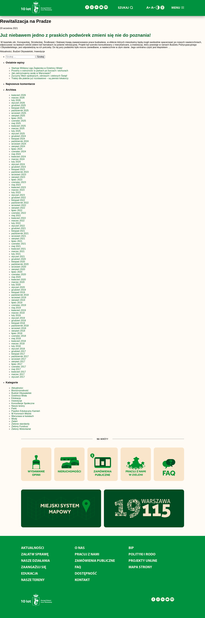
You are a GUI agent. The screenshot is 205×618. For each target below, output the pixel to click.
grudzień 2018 (18, 320)
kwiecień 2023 (18, 187)
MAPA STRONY (140, 567)
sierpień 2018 (18, 331)
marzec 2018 (18, 343)
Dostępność (86, 573)
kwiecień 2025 (18, 126)
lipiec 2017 (16, 364)
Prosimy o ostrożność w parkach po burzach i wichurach (40, 70)
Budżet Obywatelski (21, 393)
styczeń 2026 (18, 103)
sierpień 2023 (18, 177)
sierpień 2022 (18, 208)
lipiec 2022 (16, 210)
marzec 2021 (18, 251)
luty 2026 (16, 100)
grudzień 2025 (18, 105)
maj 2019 (16, 308)
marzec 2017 (18, 374)
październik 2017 (20, 356)
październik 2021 (20, 233)
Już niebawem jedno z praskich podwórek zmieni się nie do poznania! (75, 35)
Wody (14, 419)
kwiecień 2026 (18, 95)
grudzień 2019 (18, 290)
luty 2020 (16, 284)
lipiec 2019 (16, 302)
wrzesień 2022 (18, 205)
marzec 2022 (18, 220)
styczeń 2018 (18, 348)
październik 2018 (20, 325)
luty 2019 (16, 315)
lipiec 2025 (16, 118)
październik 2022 (20, 202)
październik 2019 (20, 295)
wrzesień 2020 (18, 267)
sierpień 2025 (18, 115)
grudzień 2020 (18, 259)
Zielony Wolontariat (21, 429)
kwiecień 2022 (18, 218)
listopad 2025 (18, 108)
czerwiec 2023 (18, 182)
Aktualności (17, 388)
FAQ (78, 567)
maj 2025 (16, 123)
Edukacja (16, 398)
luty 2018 (16, 346)
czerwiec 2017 (18, 366)
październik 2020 (20, 264)
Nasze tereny (18, 406)
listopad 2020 (18, 261)
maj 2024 (16, 154)
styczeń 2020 (18, 287)
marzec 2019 (18, 313)
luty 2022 (16, 223)
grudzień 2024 (18, 136)
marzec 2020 (18, 282)
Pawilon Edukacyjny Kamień (25, 411)
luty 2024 (16, 162)
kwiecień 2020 (18, 279)
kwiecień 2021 (18, 249)
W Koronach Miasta (21, 413)
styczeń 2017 (18, 377)
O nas (80, 547)
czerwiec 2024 (18, 151)
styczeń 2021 (18, 256)
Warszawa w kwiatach (22, 416)
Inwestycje (16, 401)
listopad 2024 (18, 138)
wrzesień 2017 (18, 359)
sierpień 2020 (18, 269)
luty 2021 (16, 254)
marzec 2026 (18, 97)
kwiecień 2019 (18, 310)
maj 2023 (16, 185)
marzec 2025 (18, 128)
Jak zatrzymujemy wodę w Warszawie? (31, 73)
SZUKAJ (125, 8)
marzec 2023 (18, 190)
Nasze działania (35, 560)
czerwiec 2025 (18, 121)
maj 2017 (16, 369)
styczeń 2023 (18, 195)
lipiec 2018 (16, 333)
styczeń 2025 (18, 133)
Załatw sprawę (35, 554)
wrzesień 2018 (18, 328)
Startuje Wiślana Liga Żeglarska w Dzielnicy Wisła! (37, 68)
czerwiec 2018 (18, 336)
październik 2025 (20, 110)
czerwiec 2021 (18, 243)
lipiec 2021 (16, 241)
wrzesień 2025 (18, 113)
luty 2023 (16, 192)
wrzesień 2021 (18, 236)
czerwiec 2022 (18, 213)
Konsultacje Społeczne (22, 403)
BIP (131, 547)
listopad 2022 (18, 200)
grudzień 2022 (18, 197)
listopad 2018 (18, 323)
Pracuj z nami (87, 554)
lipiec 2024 (16, 149)
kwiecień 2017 (18, 372)
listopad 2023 (18, 169)
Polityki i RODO (142, 554)
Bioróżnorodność (19, 390)
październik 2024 (20, 141)
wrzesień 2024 (18, 144)
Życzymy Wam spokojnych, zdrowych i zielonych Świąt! (39, 76)
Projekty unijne (143, 560)
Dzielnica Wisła (19, 395)
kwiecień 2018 (18, 341)
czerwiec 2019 (18, 305)
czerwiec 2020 (18, 274)
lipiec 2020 (16, 272)
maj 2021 (16, 246)
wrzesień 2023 (18, 174)
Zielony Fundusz (19, 426)
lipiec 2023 (16, 179)
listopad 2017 (18, 354)
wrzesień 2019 (18, 297)
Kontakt (82, 579)
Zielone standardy (20, 424)
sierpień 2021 (18, 238)
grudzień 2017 (18, 351)
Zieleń (14, 421)
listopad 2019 (18, 292)
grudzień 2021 (18, 228)
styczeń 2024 (18, 164)
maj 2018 (16, 338)
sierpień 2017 (18, 361)
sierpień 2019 (18, 300)
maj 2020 (16, 277)
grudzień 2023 (18, 167)
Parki (14, 408)
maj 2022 (16, 215)
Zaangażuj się (33, 567)
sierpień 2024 (18, 146)
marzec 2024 (18, 159)
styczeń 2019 (18, 318)
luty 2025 (16, 131)
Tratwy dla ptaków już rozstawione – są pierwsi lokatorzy (39, 78)
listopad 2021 (18, 231)
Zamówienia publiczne (95, 560)
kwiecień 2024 (18, 156)
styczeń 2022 (18, 226)
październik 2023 (20, 172)
